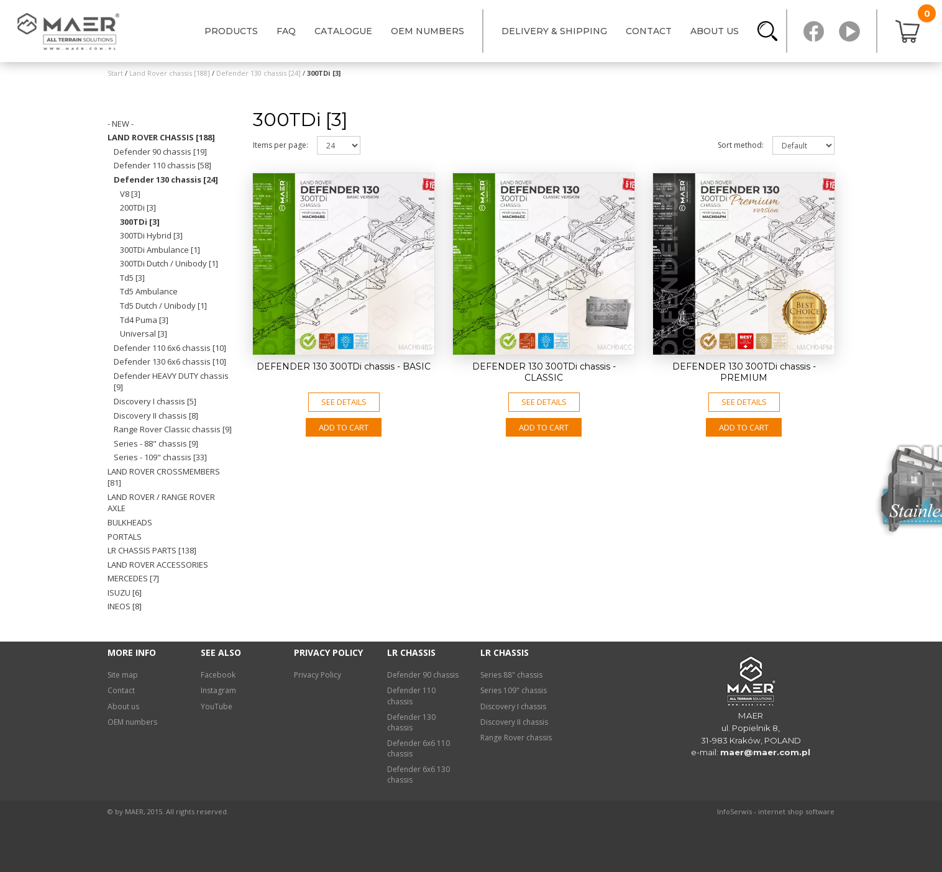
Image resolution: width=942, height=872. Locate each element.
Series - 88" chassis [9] (156, 443)
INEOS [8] (124, 606)
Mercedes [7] (133, 578)
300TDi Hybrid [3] (151, 235)
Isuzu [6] (124, 592)
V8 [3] (130, 193)
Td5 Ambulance (149, 291)
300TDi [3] (140, 221)
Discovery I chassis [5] (155, 401)
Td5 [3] (132, 277)
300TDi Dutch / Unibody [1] (169, 263)
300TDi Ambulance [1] (160, 249)
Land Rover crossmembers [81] (163, 477)
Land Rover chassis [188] (161, 137)
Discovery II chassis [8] (156, 415)
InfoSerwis (734, 811)
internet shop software (796, 811)
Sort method (741, 145)
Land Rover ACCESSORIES (157, 564)
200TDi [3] (138, 207)
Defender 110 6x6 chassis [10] (170, 347)
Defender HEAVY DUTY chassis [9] (171, 381)
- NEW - (120, 123)
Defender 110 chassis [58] (162, 165)
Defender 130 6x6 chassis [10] (170, 361)
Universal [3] (143, 333)
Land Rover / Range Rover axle (161, 502)
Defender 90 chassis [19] (160, 151)
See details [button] (344, 401)
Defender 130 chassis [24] (166, 179)
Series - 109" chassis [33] (160, 457)
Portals (124, 536)
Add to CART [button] (343, 427)
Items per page (280, 145)
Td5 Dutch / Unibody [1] (163, 305)
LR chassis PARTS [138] (151, 550)
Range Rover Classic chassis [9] (173, 429)
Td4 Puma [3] (144, 319)
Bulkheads (129, 522)
